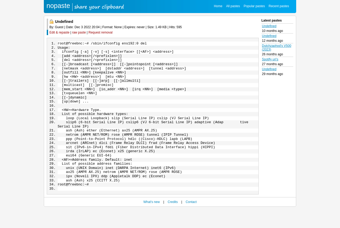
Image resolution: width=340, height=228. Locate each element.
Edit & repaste (59, 32)
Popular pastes (254, 6)
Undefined (269, 26)
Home (218, 6)
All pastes (233, 6)
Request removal (100, 32)
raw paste (79, 32)
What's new (151, 220)
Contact (191, 220)
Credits (173, 220)
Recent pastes (279, 6)
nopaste (58, 5)
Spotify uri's (270, 59)
